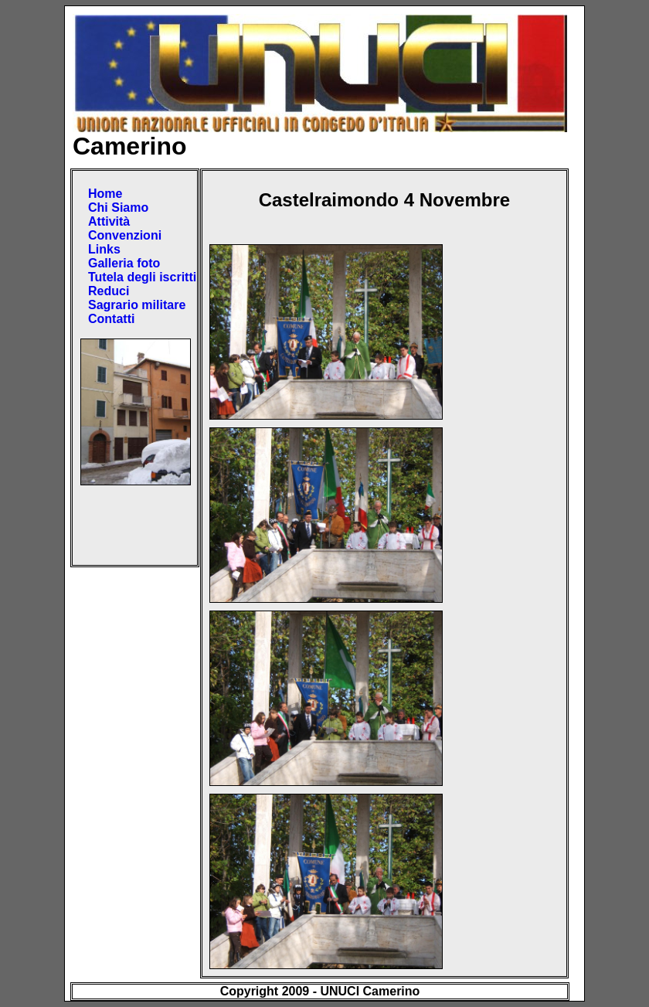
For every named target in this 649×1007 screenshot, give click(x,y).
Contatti (111, 318)
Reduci (108, 291)
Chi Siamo (118, 207)
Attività (109, 221)
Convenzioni (124, 235)
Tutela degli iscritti (142, 277)
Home (105, 193)
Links (104, 249)
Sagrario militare (136, 304)
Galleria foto (124, 263)
